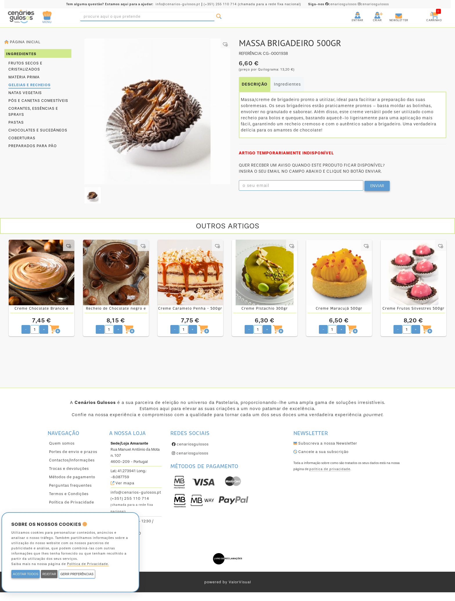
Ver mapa (122, 483)
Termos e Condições (69, 494)
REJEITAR (49, 574)
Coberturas (21, 138)
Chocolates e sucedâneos (37, 130)
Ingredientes (287, 84)
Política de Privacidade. (88, 564)
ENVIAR (377, 185)
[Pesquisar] (218, 16)
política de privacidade (329, 469)
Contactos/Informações (72, 460)
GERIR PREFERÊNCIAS (76, 574)
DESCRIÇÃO (255, 84)
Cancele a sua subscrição (321, 452)
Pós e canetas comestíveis (38, 100)
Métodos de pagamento (72, 477)
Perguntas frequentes (70, 485)
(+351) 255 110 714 (220, 4)
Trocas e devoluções (69, 468)
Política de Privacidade (71, 502)
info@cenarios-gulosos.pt (178, 4)
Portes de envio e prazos (73, 452)
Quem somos (62, 443)
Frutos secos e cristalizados (25, 66)
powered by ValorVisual (227, 582)
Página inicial (22, 42)
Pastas (16, 122)
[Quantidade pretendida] (34, 329)
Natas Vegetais (25, 93)
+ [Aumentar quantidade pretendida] (44, 329)
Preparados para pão (32, 146)
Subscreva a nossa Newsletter (325, 443)
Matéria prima (24, 77)
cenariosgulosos (333, 4)
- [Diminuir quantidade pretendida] (26, 329)
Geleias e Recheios (29, 85)
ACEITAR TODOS (25, 574)
